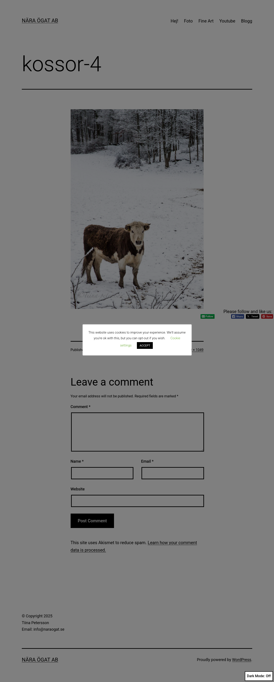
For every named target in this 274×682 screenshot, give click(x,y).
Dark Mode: (259, 676)
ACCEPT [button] (145, 345)
